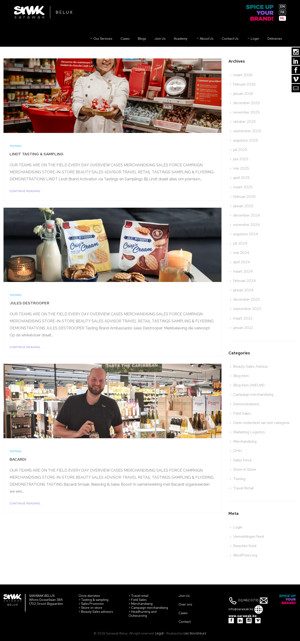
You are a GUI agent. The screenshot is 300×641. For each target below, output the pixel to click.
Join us (159, 38)
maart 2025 (243, 187)
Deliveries (275, 38)
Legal (159, 633)
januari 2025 (243, 205)
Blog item (241, 375)
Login (253, 38)
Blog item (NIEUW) (248, 385)
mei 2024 (241, 252)
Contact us (230, 38)
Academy (180, 38)
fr (282, 12)
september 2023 (247, 308)
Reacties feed (244, 545)
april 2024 (241, 262)
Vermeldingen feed (248, 536)
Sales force (242, 460)
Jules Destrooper (29, 303)
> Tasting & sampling (93, 600)
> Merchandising (141, 604)
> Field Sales (137, 600)
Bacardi (18, 459)
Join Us (184, 596)
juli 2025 (240, 149)
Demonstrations (246, 404)
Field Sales (242, 413)
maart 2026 (243, 74)
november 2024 (246, 224)
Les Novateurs (195, 633)
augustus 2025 (245, 140)
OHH (237, 450)
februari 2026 (244, 84)
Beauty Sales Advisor (250, 366)
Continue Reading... (26, 191)
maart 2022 (242, 318)
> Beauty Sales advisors (96, 611)
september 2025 (247, 130)
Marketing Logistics (249, 432)
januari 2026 (243, 93)
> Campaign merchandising (148, 607)
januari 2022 (243, 327)
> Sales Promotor (91, 604)
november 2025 (246, 112)
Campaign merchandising (253, 394)
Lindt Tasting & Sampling (37, 154)
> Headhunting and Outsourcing (143, 613)
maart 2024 (243, 271)
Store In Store (244, 469)
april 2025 (241, 177)
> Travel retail (138, 596)
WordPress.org (245, 555)
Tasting (15, 146)
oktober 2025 (244, 121)
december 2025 (246, 102)
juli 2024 (240, 243)
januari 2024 (243, 290)
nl (282, 18)
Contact (185, 622)
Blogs (142, 38)
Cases (125, 38)
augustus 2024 (245, 233)
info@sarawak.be (241, 609)
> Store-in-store (90, 607)
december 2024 (246, 215)
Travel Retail (243, 488)
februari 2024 (244, 280)
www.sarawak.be (243, 616)
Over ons (185, 604)
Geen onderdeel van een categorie (261, 422)
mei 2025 (241, 168)
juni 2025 (240, 159)
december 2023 (246, 299)
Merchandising (245, 441)
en (282, 6)
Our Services (100, 38)
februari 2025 (244, 196)
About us (204, 38)
